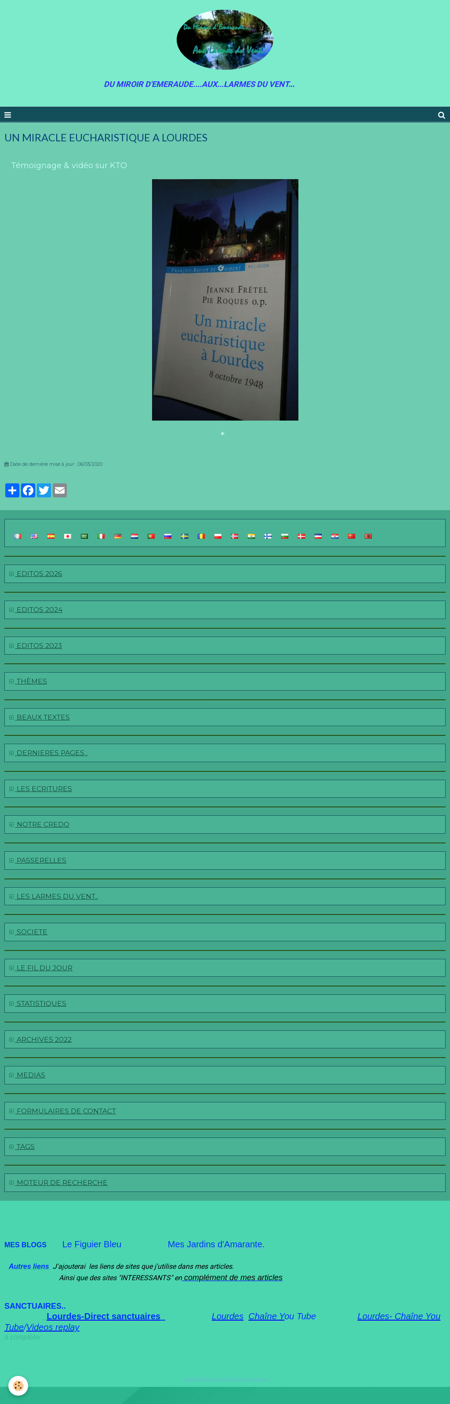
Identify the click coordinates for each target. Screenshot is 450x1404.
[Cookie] (19, 1386)
